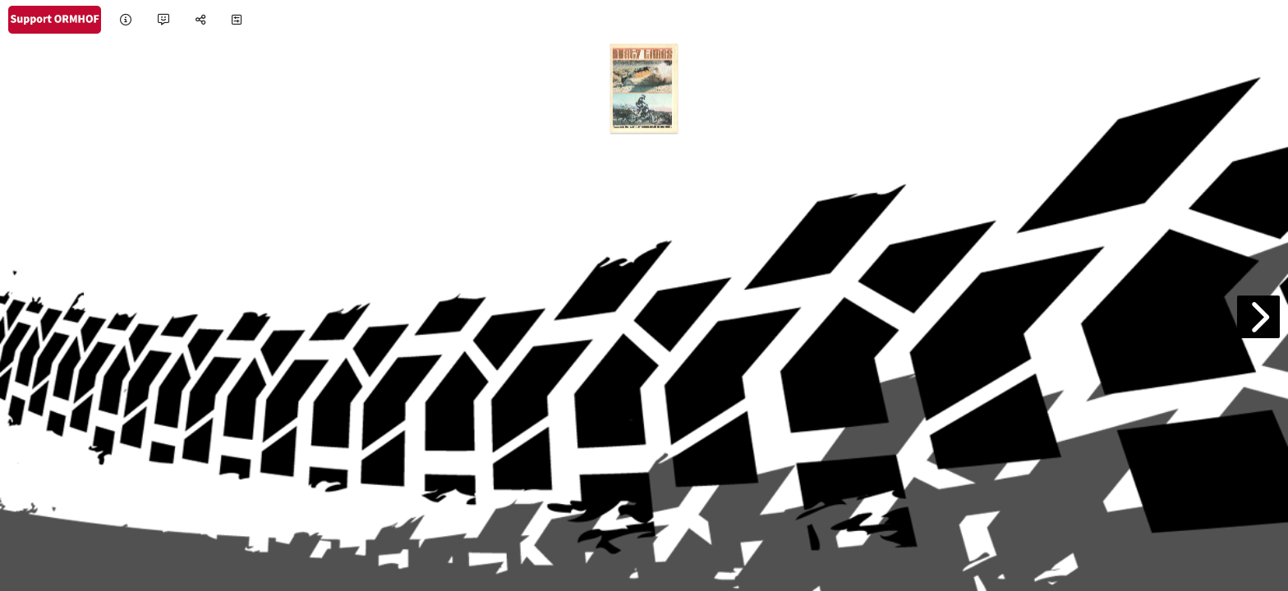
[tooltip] (126, 20)
